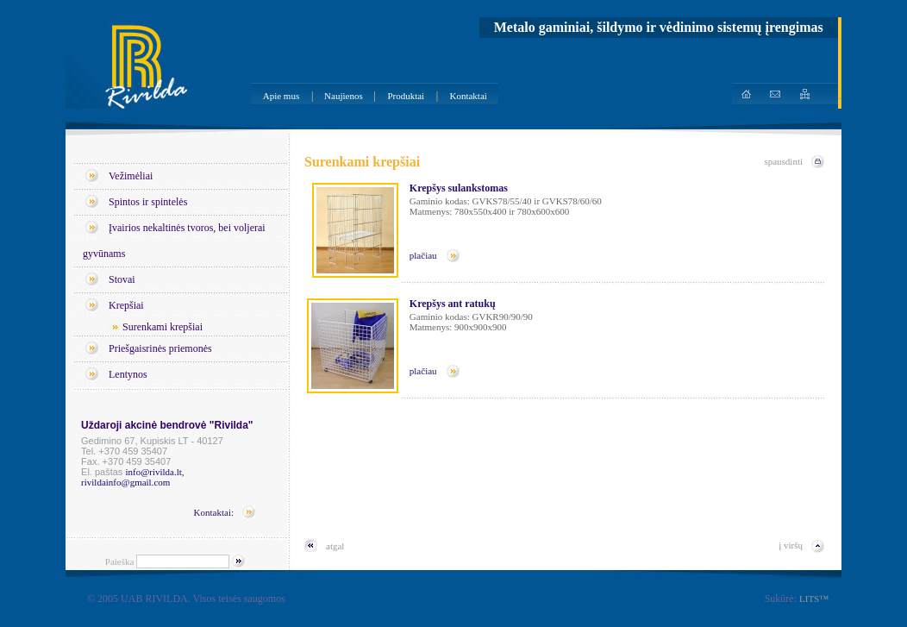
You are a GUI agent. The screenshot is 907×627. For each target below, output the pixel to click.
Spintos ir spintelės (148, 202)
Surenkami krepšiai (162, 327)
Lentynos (128, 374)
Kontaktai (467, 96)
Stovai (122, 279)
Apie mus (281, 96)
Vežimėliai (131, 176)
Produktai (405, 96)
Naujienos (343, 96)
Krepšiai (126, 305)
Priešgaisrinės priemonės (160, 348)
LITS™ (814, 598)
